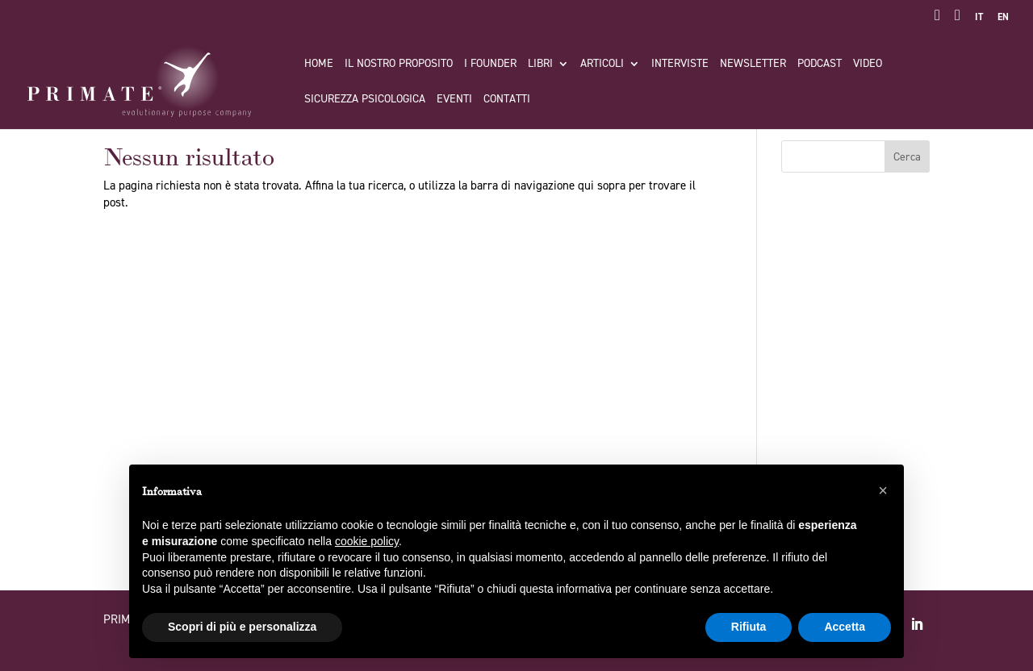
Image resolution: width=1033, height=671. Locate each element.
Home (318, 64)
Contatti (506, 100)
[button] (883, 490)
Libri (540, 64)
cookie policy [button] (367, 541)
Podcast (819, 64)
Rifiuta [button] (749, 626)
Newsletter (753, 64)
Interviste (680, 64)
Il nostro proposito (399, 64)
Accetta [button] (844, 626)
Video (867, 64)
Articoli (602, 64)
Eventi (454, 100)
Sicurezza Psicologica (364, 100)
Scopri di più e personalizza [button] (242, 626)
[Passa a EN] (1003, 20)
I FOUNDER (490, 64)
